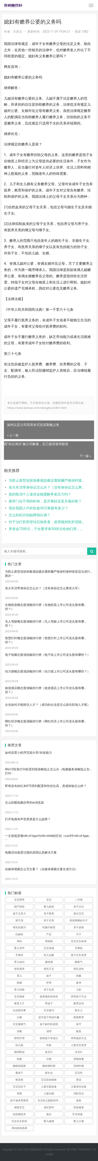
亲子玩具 (49, 989)
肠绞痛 (49, 962)
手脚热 (79, 948)
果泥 (78, 1079)
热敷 (19, 1059)
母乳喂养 (19, 968)
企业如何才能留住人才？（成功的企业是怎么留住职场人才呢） (47, 704)
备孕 (78, 982)
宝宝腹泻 (49, 1010)
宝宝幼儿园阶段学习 (49, 1100)
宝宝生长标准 (78, 941)
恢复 (78, 1031)
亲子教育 (49, 913)
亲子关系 (49, 920)
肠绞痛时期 (48, 1065)
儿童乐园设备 (49, 1086)
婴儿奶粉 (49, 906)
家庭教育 (78, 1017)
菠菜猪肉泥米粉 (49, 996)
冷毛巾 (79, 1052)
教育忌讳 (78, 1003)
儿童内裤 (49, 1093)
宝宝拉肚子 (19, 1086)
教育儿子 (19, 1003)
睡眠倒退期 (19, 1065)
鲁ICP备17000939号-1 (80, 1149)
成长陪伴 (49, 1107)
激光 (48, 1114)
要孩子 (19, 1072)
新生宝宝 (78, 913)
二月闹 (79, 899)
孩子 (48, 975)
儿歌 (78, 989)
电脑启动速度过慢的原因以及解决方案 (31, 852)
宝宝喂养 (19, 899)
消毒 (19, 1031)
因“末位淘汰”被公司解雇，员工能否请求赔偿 (36, 444)
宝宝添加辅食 (49, 1079)
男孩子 (49, 1003)
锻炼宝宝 (19, 1107)
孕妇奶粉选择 (19, 1128)
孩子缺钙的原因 (49, 1024)
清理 (48, 1031)
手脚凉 (19, 955)
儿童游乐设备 (78, 1086)
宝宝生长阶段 (19, 1121)
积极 (78, 975)
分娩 (19, 1017)
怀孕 (48, 982)
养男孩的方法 (78, 1038)
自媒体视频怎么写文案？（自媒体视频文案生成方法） (41, 869)
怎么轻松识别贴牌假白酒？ (29, 515)
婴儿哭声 (19, 948)
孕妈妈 (49, 941)
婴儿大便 (78, 1121)
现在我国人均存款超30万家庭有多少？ (38, 508)
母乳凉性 (78, 968)
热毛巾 (49, 1052)
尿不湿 (19, 920)
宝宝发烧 (49, 948)
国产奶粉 (19, 906)
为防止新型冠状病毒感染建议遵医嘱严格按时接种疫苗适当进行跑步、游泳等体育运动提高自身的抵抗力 (47, 480)
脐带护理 (19, 1038)
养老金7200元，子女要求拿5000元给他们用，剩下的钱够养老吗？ (47, 529)
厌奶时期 (78, 1065)
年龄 (48, 1045)
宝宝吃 (79, 1072)
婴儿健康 (49, 1121)
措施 (19, 982)
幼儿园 (19, 1045)
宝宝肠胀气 (19, 1024)
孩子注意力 (19, 913)
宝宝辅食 (19, 996)
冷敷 (48, 1059)
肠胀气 (79, 962)
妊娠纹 (19, 934)
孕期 (19, 1093)
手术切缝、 (78, 1114)
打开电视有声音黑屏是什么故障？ (28, 819)
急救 (78, 1100)
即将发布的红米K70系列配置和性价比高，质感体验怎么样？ (45, 786)
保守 (78, 1024)
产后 (48, 934)
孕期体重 (78, 1059)
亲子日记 (78, 906)
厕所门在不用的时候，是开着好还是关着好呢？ (45, 501)
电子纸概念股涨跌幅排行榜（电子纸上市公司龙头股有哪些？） (47, 654)
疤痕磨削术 (19, 1114)
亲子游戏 (78, 927)
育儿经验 (19, 989)
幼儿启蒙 (49, 955)
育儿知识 (19, 962)
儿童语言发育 (78, 1045)
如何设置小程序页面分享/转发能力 (28, 752)
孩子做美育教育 (19, 1100)
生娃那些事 (19, 1010)
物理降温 (19, 1052)
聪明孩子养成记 (49, 1038)
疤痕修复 (78, 1107)
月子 (78, 934)
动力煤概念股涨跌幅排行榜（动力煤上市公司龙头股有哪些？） (47, 671)
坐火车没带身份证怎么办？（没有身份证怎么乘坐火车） (47, 487)
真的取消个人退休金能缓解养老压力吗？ (40, 494)
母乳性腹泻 (19, 927)
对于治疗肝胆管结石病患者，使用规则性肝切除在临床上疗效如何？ (47, 522)
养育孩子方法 (78, 996)
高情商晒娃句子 (79, 920)
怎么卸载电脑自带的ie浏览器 (24, 802)
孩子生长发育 (78, 955)
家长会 (49, 1072)
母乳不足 (49, 968)
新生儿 (79, 1010)
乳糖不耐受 (48, 927)
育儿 (19, 975)
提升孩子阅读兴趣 (48, 1017)
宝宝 (48, 899)
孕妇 (19, 941)
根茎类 (19, 1079)
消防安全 (78, 1093)
